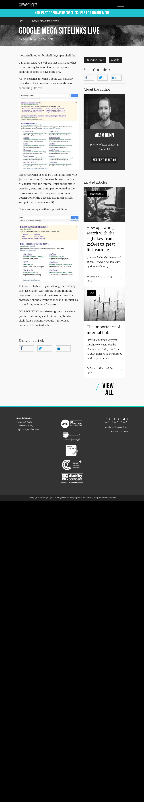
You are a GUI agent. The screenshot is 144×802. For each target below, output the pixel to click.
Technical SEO (95, 60)
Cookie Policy (104, 498)
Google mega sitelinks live (45, 20)
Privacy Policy (93, 498)
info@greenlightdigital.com (116, 427)
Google (115, 60)
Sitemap (113, 498)
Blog (21, 20)
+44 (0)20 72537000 (119, 431)
